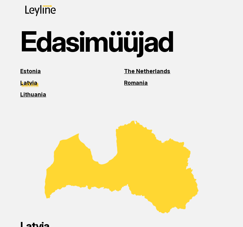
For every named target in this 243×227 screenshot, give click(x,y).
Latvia (28, 82)
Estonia (30, 71)
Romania (136, 82)
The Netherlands (147, 71)
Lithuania (33, 94)
